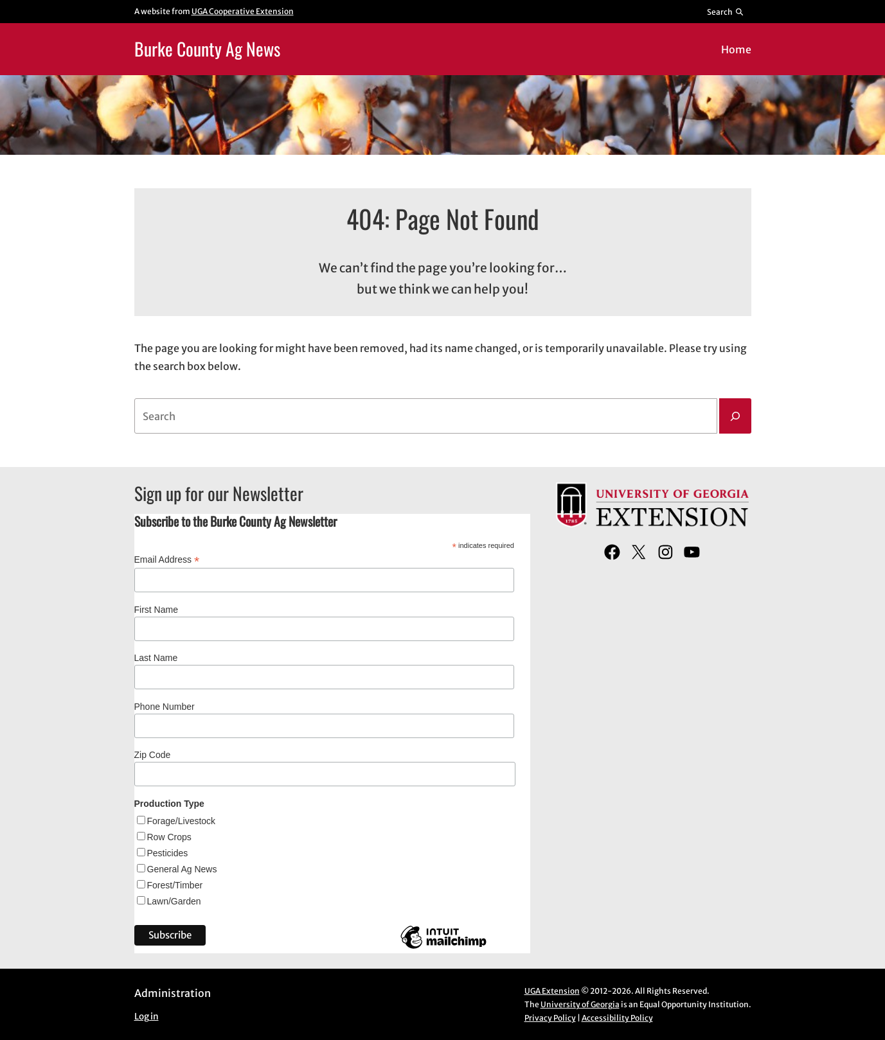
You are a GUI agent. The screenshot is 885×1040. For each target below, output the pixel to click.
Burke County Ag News (207, 48)
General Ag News (182, 869)
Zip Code (152, 755)
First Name (156, 609)
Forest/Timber (175, 885)
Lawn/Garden (174, 901)
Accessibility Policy (617, 1018)
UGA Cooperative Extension (243, 11)
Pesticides (167, 853)
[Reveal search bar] (725, 11)
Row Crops (169, 837)
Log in (146, 1016)
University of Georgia (580, 1004)
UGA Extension (552, 991)
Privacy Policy (550, 1018)
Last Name (156, 658)
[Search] (735, 416)
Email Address (167, 560)
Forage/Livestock (181, 821)
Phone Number (164, 706)
